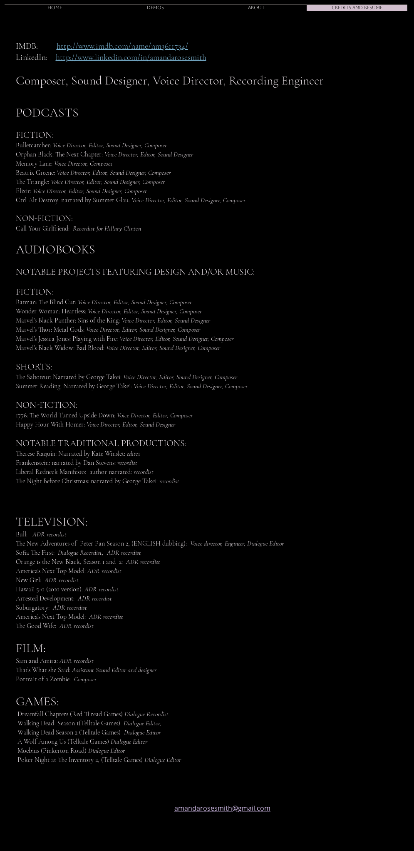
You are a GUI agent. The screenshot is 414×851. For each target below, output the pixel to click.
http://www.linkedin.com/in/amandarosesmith (131, 57)
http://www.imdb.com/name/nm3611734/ (122, 46)
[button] (155, 8)
